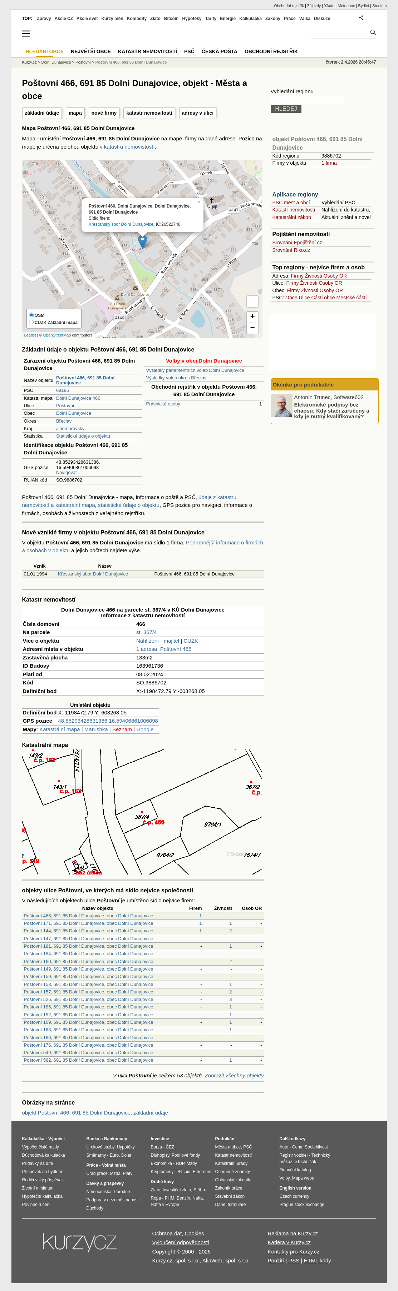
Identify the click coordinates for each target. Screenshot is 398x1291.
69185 (62, 390)
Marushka (96, 729)
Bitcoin (171, 18)
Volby (285, 1178)
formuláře (237, 1204)
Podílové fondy (186, 1155)
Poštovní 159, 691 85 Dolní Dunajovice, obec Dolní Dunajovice (88, 976)
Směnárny (96, 1155)
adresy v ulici (198, 113)
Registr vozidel (294, 1155)
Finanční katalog (295, 1169)
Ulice (304, 297)
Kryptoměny (162, 1171)
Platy (128, 1173)
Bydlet (363, 6)
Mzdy (192, 1163)
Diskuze (322, 18)
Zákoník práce (228, 1188)
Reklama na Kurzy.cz (292, 1233)
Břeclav (64, 421)
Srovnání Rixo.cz (291, 250)
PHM (170, 1198)
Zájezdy (314, 6)
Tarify (210, 18)
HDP (180, 1163)
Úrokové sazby (100, 1147)
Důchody (95, 1208)
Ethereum (202, 1171)
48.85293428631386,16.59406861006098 (108, 721)
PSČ (189, 51)
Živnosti (313, 276)
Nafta (197, 1198)
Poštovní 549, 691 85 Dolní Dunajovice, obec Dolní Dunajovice (88, 1052)
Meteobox (346, 6)
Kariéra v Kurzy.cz (289, 1242)
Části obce (323, 297)
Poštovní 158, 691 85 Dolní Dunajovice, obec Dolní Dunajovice (88, 984)
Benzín (183, 1198)
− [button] (252, 328)
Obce (291, 297)
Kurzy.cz (29, 62)
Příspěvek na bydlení (42, 1171)
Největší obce (91, 51)
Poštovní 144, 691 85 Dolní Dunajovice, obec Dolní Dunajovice (88, 930)
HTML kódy (317, 1260)
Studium (379, 6)
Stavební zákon (230, 1196)
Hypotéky (191, 18)
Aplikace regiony (295, 194)
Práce (290, 18)
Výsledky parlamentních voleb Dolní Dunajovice (195, 370)
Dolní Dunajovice (73, 413)
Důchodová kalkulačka (43, 1155)
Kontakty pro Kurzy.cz (293, 1251)
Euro (114, 1155)
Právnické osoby (163, 404)
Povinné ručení (36, 1204)
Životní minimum (38, 1188)
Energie (228, 18)
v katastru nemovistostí (127, 147)
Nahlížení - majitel (157, 641)
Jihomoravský (70, 428)
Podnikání (225, 1138)
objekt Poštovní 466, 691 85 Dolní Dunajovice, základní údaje (95, 1113)
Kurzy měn (112, 18)
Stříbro (199, 1189)
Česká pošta (219, 51)
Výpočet (56, 1138)
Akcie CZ (64, 18)
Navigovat (66, 472)
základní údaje (42, 113)
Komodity (137, 18)
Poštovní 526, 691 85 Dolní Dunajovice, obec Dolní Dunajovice (88, 999)
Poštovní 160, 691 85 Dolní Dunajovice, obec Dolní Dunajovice (88, 961)
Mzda (115, 1173)
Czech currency (294, 1196)
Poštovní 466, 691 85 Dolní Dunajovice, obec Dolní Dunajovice (88, 915)
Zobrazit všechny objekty (234, 1075)
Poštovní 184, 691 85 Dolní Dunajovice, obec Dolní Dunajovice (88, 953)
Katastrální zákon (291, 217)
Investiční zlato (177, 1189)
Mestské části (351, 297)
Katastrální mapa (59, 729)
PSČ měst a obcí (291, 202)
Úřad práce (97, 1173)
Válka (304, 18)
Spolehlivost (316, 1147)
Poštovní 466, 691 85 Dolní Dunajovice (131, 62)
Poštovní (65, 405)
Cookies (194, 1233)
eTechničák (305, 1161)
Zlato (155, 18)
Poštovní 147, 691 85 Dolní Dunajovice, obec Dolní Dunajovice (88, 938)
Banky (93, 1138)
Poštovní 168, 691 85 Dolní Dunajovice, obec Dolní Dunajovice (88, 1029)
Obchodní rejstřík (289, 6)
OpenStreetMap (57, 335)
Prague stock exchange (302, 1204)
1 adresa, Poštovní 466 (163, 649)
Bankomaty (115, 1138)
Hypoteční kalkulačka (42, 1196)
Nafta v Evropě (165, 1204)
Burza (156, 1147)
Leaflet (30, 335)
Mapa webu (303, 1178)
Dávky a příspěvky (105, 1183)
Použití (275, 1260)
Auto (284, 1147)
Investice (160, 1138)
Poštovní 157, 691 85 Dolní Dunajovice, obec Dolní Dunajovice (88, 992)
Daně (220, 1204)
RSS (293, 1260)
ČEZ (170, 1147)
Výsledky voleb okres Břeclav (176, 377)
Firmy (297, 276)
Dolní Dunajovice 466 (78, 398)
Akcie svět (87, 18)
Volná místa (114, 1165)
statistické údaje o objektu (128, 505)
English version (295, 1188)
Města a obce (228, 1147)
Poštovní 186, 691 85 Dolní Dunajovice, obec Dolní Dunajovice (88, 1007)
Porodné (122, 1191)
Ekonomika (161, 1163)
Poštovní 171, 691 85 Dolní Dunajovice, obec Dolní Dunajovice (88, 923)
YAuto (329, 6)
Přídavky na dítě (37, 1163)
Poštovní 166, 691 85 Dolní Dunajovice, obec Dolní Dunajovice (88, 1037)
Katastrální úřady (231, 1163)
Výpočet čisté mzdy (40, 1147)
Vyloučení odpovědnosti (180, 1242)
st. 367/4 (146, 632)
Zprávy (44, 18)
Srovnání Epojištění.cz (297, 242)
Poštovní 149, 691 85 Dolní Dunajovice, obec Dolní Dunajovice (88, 969)
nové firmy (104, 113)
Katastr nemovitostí (293, 210)
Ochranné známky (232, 1171)
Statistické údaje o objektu (83, 436)
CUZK (190, 641)
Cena (297, 1147)
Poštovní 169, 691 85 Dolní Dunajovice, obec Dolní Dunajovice (88, 1022)
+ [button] (252, 317)
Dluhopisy (160, 1155)
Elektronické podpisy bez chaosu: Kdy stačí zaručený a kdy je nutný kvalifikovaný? (331, 410)
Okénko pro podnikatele (303, 385)
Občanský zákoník (232, 1179)
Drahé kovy (162, 1181)
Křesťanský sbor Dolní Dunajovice (121, 223)
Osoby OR (335, 276)
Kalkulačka (250, 18)
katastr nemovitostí (149, 113)
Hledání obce (45, 51)
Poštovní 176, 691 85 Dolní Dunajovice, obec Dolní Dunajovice (88, 1045)
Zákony (272, 18)
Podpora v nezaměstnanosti (113, 1199)
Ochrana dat (167, 1233)
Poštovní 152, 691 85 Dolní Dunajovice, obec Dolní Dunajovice (88, 1014)
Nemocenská (99, 1191)
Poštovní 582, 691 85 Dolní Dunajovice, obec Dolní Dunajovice (88, 1060)
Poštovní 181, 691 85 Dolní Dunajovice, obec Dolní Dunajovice (88, 946)
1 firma (329, 163)
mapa (75, 113)
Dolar (126, 1155)
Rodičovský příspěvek (43, 1179)
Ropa (156, 1198)
